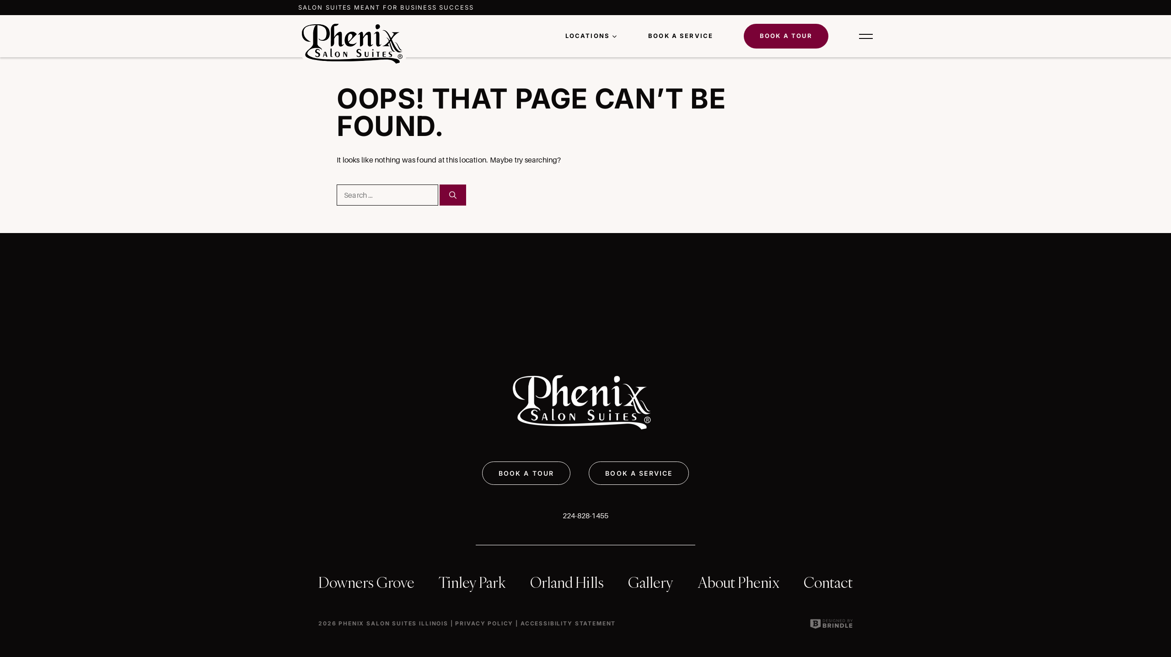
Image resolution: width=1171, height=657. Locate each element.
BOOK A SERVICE (638, 473)
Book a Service (680, 35)
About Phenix (738, 582)
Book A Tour (786, 35)
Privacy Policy (484, 623)
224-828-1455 (586, 515)
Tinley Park (472, 582)
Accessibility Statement (568, 623)
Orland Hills (566, 582)
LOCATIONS (587, 35)
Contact (828, 582)
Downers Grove (366, 582)
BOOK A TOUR (526, 473)
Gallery (650, 582)
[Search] (453, 195)
